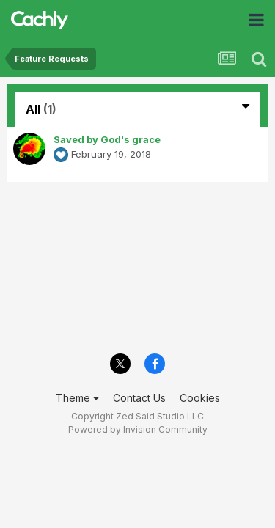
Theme (77, 398)
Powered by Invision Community (138, 429)
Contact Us (139, 398)
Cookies (200, 398)
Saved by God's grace (107, 139)
